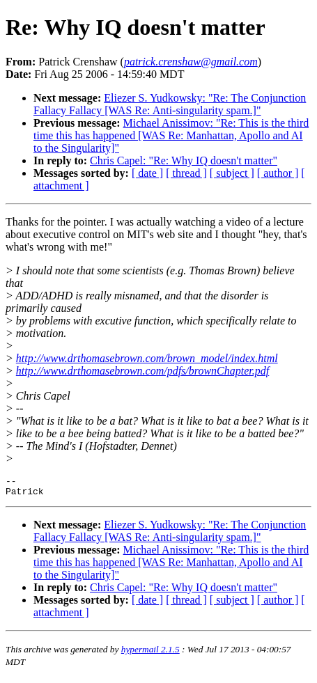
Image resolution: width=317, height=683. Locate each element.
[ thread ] (186, 173)
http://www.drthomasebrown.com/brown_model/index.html (147, 358)
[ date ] (147, 173)
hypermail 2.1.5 (150, 653)
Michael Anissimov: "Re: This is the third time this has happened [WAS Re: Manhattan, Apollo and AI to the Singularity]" (171, 135)
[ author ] (278, 173)
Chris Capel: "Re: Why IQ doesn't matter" (183, 160)
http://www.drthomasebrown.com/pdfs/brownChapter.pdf (142, 371)
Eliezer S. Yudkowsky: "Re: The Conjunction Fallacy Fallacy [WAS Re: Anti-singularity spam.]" (169, 104)
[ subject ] (232, 173)
